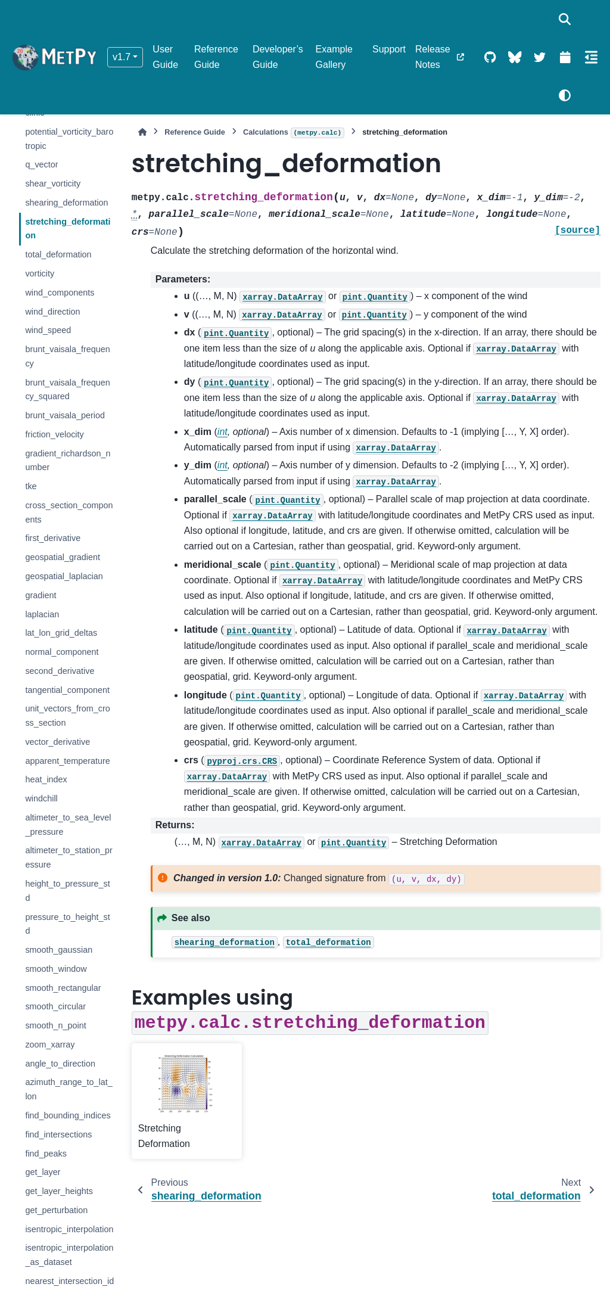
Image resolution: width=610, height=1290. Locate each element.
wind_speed (48, 330)
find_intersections (58, 1134)
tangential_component (67, 690)
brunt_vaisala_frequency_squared (67, 390)
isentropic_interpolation (69, 1229)
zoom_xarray (49, 1044)
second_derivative (59, 671)
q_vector (41, 164)
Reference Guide (216, 57)
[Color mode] (565, 95)
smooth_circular (55, 1006)
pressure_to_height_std (67, 924)
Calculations (293, 133)
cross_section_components (69, 512)
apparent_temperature (67, 761)
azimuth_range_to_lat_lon (68, 1089)
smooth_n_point (55, 1025)
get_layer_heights (59, 1191)
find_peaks (46, 1153)
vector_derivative (57, 742)
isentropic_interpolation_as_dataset (69, 1255)
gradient (40, 595)
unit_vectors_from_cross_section (67, 716)
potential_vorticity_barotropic (69, 139)
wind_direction (52, 311)
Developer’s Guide (278, 57)
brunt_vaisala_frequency (67, 356)
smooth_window (55, 969)
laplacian (42, 614)
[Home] (142, 132)
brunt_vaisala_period (65, 415)
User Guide (165, 57)
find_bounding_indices (67, 1115)
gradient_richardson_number (67, 461)
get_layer (42, 1172)
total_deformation (58, 254)
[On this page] (590, 57)
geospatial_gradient (62, 557)
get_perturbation (56, 1210)
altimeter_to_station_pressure (68, 857)
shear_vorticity (52, 183)
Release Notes (432, 57)
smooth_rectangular (63, 988)
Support (389, 49)
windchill (41, 798)
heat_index (46, 779)
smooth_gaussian (58, 950)
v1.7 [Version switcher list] (121, 57)
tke (30, 486)
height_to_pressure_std (67, 891)
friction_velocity (54, 434)
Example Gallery (334, 57)
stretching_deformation (67, 229)
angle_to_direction (60, 1063)
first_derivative (52, 538)
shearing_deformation (66, 202)
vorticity (39, 273)
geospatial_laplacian (63, 576)
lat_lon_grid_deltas (61, 633)
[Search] (565, 19)
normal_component (61, 652)
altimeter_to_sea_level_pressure (68, 825)
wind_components (59, 292)
